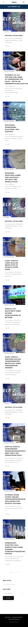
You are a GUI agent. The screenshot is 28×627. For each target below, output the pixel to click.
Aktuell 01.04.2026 (13, 407)
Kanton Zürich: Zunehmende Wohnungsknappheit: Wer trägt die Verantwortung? (15, 451)
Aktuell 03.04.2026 (14, 35)
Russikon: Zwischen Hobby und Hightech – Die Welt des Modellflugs (13, 177)
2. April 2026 (7, 231)
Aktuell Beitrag (9, 71)
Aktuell (6, 31)
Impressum (8, 617)
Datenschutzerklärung (14, 619)
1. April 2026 (7, 417)
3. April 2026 (7, 46)
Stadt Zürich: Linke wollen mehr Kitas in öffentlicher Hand (11, 265)
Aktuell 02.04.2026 (14, 221)
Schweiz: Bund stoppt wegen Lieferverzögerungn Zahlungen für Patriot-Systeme (15, 499)
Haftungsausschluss (17, 617)
